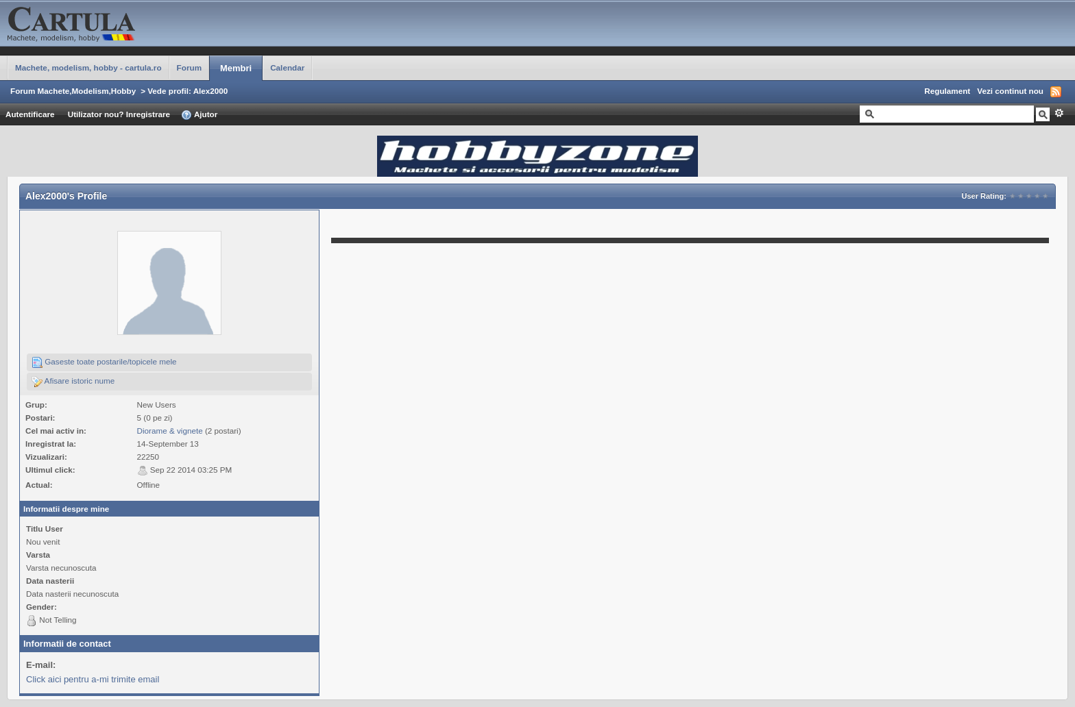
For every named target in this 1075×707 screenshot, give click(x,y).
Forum (189, 67)
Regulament (947, 90)
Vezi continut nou (1010, 90)
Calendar (287, 67)
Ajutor (199, 115)
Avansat (1058, 113)
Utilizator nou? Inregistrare (119, 114)
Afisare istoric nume (73, 381)
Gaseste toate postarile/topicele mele (104, 362)
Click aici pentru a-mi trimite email (92, 679)
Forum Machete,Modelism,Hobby (73, 90)
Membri (236, 68)
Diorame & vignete (170, 430)
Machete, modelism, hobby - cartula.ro (88, 67)
